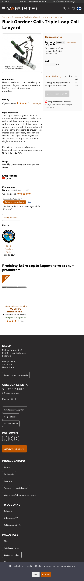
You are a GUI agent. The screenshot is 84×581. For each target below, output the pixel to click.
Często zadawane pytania (14, 409)
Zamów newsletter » (14, 448)
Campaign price (53, 37)
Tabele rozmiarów (11, 548)
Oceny (7, 2)
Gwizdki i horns (41, 17)
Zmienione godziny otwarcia (16, 375)
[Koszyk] (73, 8)
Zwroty (7, 467)
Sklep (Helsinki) (53, 76)
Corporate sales (10, 416)
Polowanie (17, 17)
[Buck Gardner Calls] (8, 244)
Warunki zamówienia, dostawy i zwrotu (20, 495)
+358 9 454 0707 (15, 389)
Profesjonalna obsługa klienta (64, 3)
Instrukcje (8, 481)
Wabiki (28, 17)
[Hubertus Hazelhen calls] (14, 300)
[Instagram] (10, 439)
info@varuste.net (10, 393)
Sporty (6, 17)
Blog (6, 541)
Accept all (46, 574)
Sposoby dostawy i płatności (16, 488)
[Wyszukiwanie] (64, 8)
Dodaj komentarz (11, 217)
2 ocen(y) (36, 103)
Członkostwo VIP (11, 518)
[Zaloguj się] (68, 8)
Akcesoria (56, 17)
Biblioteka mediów (12, 555)
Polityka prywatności (12, 525)
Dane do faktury (11, 423)
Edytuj (35, 574)
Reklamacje (9, 474)
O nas (6, 561)
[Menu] (3, 8)
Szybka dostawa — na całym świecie (32, 3)
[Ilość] (50, 64)
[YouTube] (16, 439)
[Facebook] (4, 439)
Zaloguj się (8, 511)
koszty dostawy (71, 42)
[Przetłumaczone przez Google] (11, 198)
